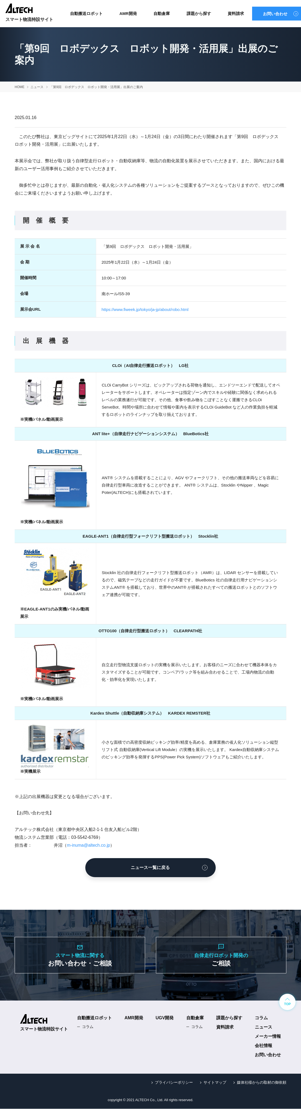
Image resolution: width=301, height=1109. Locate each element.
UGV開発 (165, 1018)
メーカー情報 (268, 1036)
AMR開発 (128, 13)
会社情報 (263, 1045)
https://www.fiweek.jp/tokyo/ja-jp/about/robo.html (145, 309)
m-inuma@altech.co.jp (88, 845)
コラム (87, 1027)
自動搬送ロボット (86, 13)
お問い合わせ (275, 13)
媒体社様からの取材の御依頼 (261, 1083)
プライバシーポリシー (174, 1083)
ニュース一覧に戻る (150, 867)
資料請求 (236, 13)
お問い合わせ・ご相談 (79, 955)
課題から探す (199, 13)
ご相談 (221, 955)
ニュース (263, 1027)
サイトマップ (214, 1083)
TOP (287, 1005)
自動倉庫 (161, 13)
